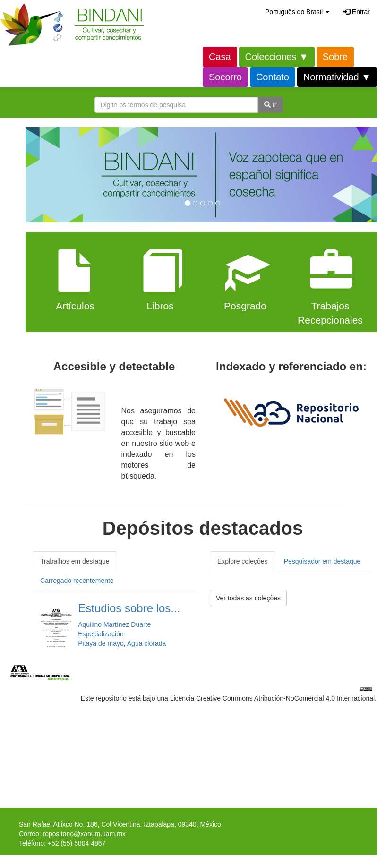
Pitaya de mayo (101, 643)
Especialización (101, 634)
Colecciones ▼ (276, 56)
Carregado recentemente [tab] (77, 580)
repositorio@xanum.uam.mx (84, 834)
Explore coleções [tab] (242, 561)
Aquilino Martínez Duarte (114, 624)
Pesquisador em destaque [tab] (322, 561)
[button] (297, 12)
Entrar (356, 12)
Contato (272, 77)
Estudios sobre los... (129, 608)
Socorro (225, 77)
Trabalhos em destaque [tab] (75, 561)
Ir (270, 105)
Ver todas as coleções (248, 598)
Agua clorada (146, 643)
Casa (220, 56)
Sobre (335, 56)
